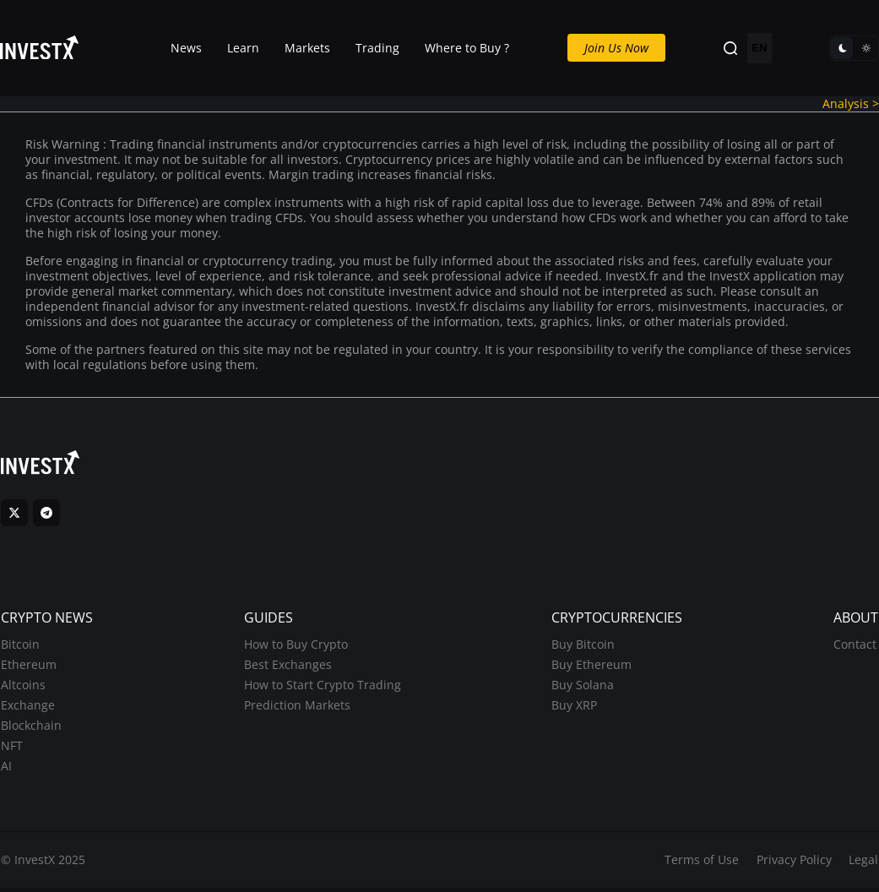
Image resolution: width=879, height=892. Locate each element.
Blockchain (30, 729)
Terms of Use (702, 864)
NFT (11, 749)
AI (5, 769)
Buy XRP (575, 708)
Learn (243, 48)
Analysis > (850, 103)
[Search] (730, 48)
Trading (377, 48)
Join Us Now (616, 48)
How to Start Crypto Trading (321, 688)
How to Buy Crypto (295, 647)
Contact (855, 647)
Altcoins (22, 688)
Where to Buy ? (467, 48)
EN (759, 48)
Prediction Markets (296, 708)
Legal (864, 864)
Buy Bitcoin (584, 647)
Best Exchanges (287, 668)
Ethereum (28, 668)
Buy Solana (583, 688)
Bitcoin (19, 647)
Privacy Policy (794, 864)
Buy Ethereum (592, 668)
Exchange (27, 708)
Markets (307, 48)
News (186, 48)
